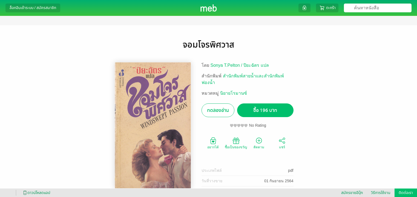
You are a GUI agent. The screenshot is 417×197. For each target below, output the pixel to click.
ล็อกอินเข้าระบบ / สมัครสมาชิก (33, 8)
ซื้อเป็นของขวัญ (236, 143)
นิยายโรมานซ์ (233, 93)
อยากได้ (213, 143)
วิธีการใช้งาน (380, 193)
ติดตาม (259, 143)
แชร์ (282, 143)
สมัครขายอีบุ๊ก (352, 193)
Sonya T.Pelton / (227, 65)
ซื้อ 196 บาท (265, 110)
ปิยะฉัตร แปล (256, 65)
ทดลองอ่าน (218, 110)
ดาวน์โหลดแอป (36, 193)
